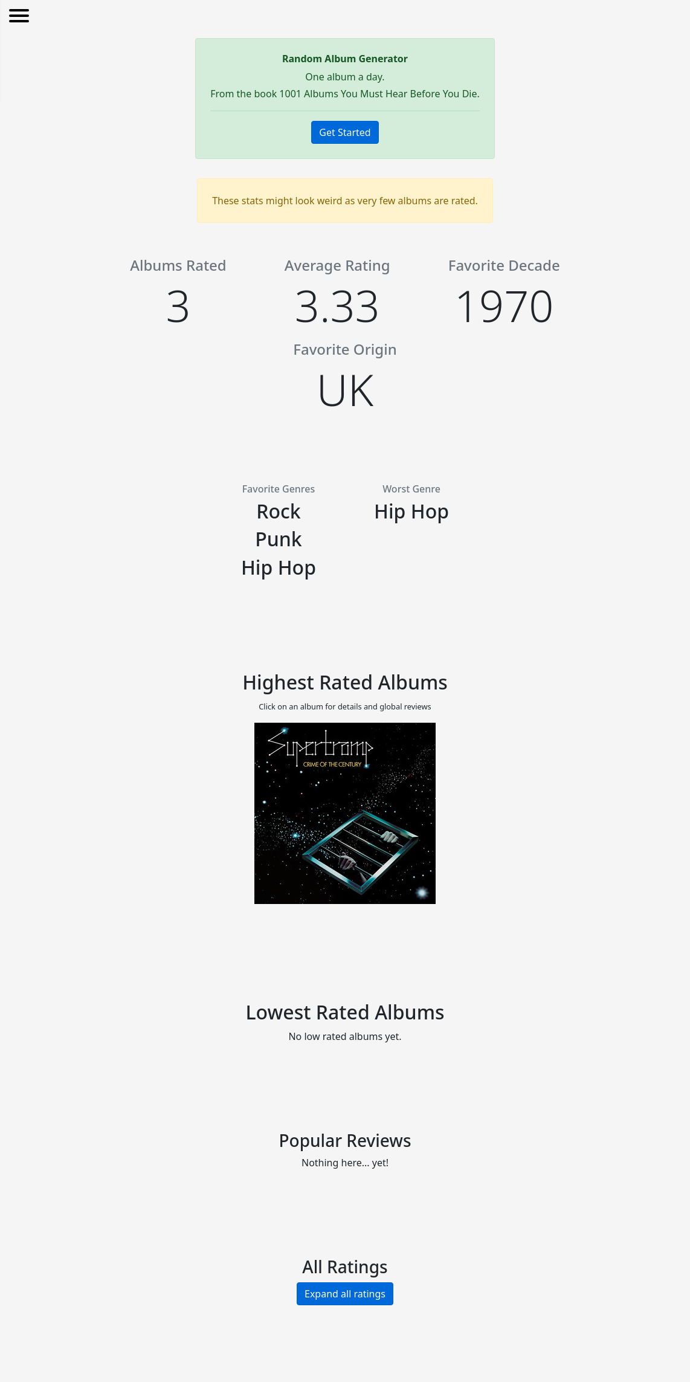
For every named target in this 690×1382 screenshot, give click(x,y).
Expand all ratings (345, 1293)
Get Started (344, 132)
